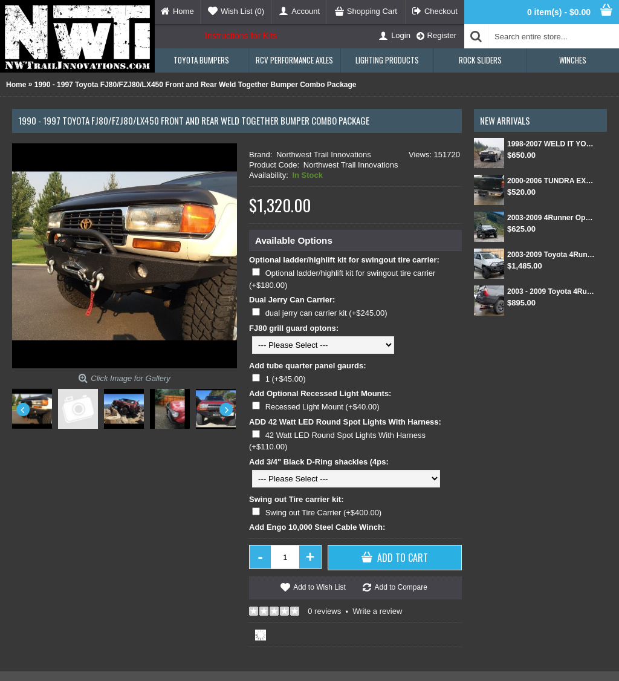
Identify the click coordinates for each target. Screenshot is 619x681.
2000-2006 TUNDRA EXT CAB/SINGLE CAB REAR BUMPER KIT (551, 181)
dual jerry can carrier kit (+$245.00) (326, 313)
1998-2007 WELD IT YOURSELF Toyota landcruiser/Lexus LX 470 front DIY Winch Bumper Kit (551, 144)
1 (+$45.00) (285, 378)
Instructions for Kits (241, 36)
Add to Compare (400, 587)
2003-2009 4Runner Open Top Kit (551, 217)
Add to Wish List (319, 587)
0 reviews (324, 611)
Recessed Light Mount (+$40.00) (322, 406)
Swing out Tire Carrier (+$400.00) (323, 512)
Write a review (377, 611)
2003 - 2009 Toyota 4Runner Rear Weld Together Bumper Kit (551, 291)
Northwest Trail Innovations (323, 154)
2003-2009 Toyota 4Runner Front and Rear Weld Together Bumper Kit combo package (551, 254)
